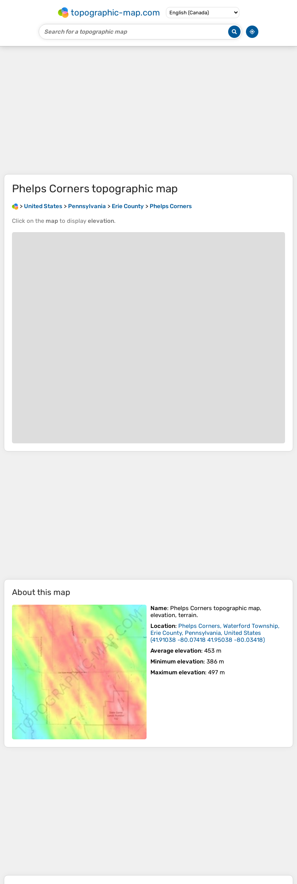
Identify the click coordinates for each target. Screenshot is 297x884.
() (215, 632)
